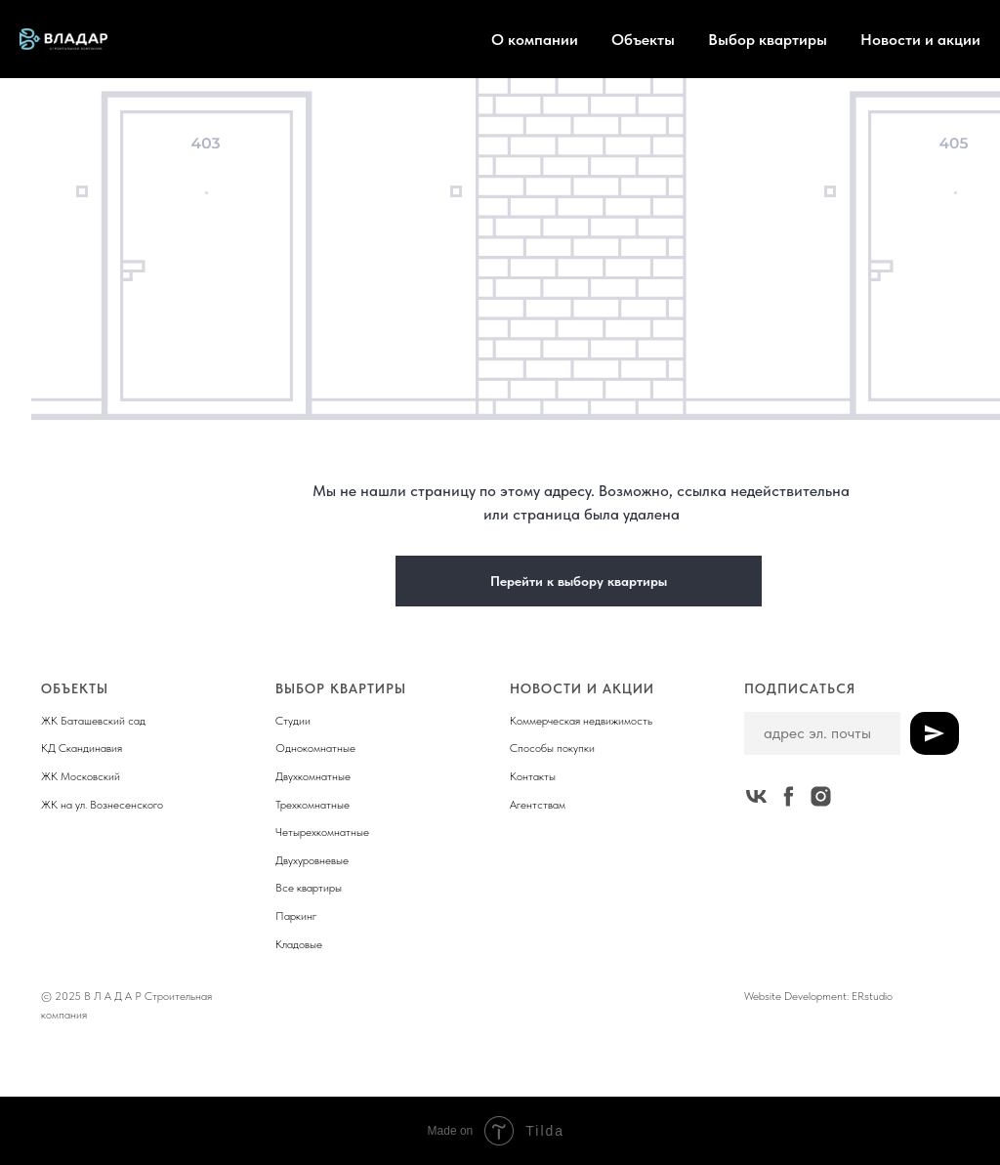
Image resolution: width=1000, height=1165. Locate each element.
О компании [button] (534, 39)
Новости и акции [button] (920, 39)
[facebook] (788, 796)
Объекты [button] (643, 39)
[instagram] (821, 796)
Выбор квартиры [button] (767, 39)
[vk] (756, 796)
